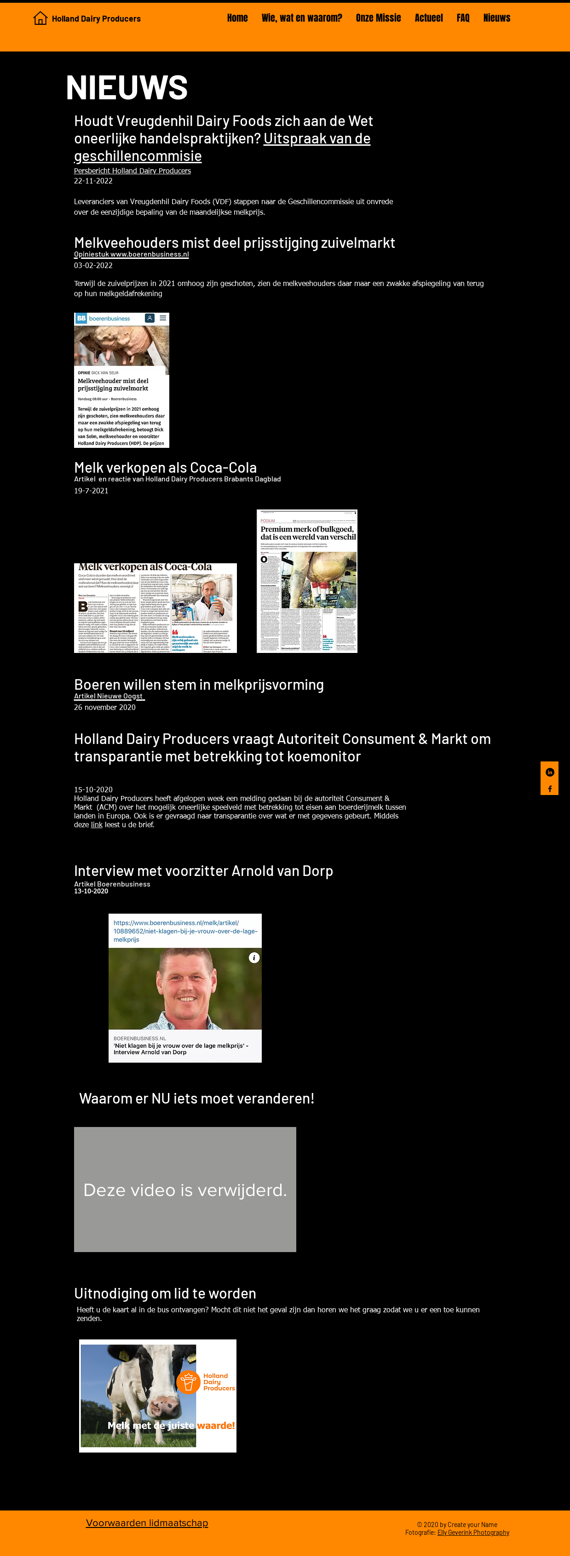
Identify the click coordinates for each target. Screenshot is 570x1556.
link (97, 825)
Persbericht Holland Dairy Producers (132, 171)
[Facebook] (550, 788)
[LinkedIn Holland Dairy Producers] (550, 772)
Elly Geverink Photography (473, 1532)
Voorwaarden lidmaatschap (147, 1522)
